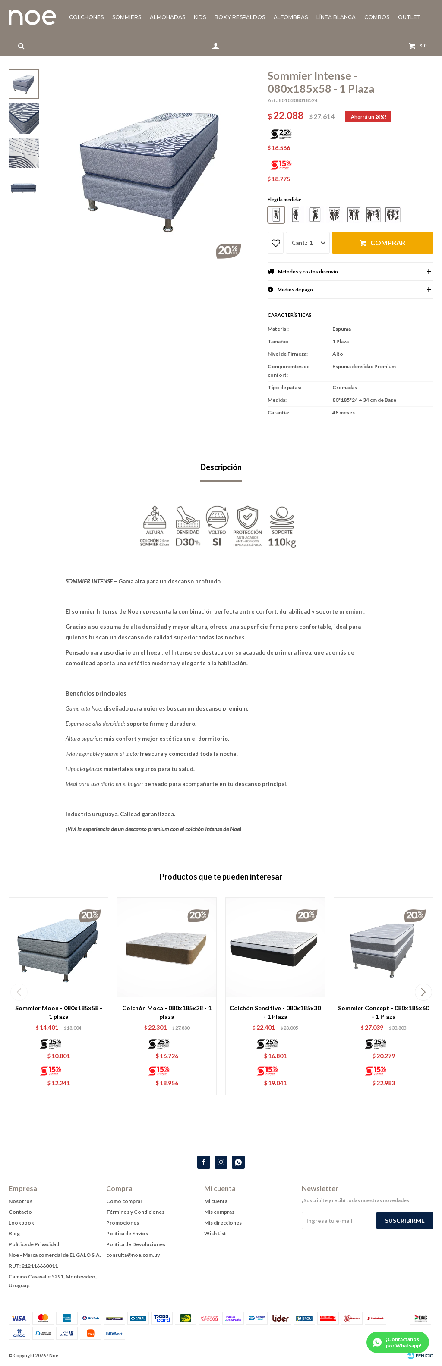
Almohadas (167, 17)
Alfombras (291, 17)
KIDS (200, 17)
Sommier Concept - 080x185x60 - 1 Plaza (383, 1012)
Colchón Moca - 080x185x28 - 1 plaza (167, 1012)
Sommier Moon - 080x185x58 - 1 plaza (58, 1012)
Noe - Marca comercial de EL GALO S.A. (55, 1255)
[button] (423, 992)
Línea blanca (336, 17)
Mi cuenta (215, 1201)
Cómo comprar (124, 1201)
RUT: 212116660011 (33, 1266)
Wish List (215, 1233)
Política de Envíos (127, 1233)
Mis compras (219, 1212)
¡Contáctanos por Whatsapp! (404, 1342)
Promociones (122, 1222)
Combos (376, 17)
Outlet (409, 17)
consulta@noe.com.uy (133, 1255)
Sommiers (126, 17)
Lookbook (21, 1222)
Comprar (387, 242)
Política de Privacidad (34, 1244)
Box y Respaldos (240, 17)
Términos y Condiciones (135, 1212)
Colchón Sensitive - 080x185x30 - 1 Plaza (275, 1012)
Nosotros (20, 1201)
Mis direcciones (223, 1222)
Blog (14, 1233)
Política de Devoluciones (135, 1244)
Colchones (86, 17)
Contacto (20, 1212)
